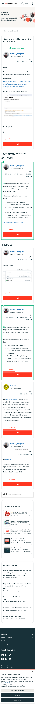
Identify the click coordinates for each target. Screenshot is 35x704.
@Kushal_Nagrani (12, 399)
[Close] (32, 672)
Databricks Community (11, 4)
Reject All (17, 695)
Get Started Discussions (12, 31)
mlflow (13, 132)
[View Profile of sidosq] (13, 386)
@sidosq (8, 460)
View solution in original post (13, 222)
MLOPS (17, 132)
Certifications (9, 577)
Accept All (17, 700)
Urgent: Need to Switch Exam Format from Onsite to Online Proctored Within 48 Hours (17, 586)
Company (4, 644)
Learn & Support (6, 638)
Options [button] (31, 31)
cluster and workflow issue (12, 616)
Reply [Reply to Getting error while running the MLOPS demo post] (17, 144)
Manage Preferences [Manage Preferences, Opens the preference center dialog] (17, 690)
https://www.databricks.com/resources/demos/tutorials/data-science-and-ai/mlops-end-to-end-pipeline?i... (17, 84)
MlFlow (11, 127)
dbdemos (7, 132)
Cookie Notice (9, 683)
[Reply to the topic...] (20, 494)
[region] (17, 686)
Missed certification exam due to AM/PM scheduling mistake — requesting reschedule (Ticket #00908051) (17, 573)
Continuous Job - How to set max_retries (17, 608)
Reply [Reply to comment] (17, 234)
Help (26, 4)
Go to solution (18, 48)
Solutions (4, 641)
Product (4, 634)
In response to (22, 449)
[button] (17, 99)
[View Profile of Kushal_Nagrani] (17, 53)
